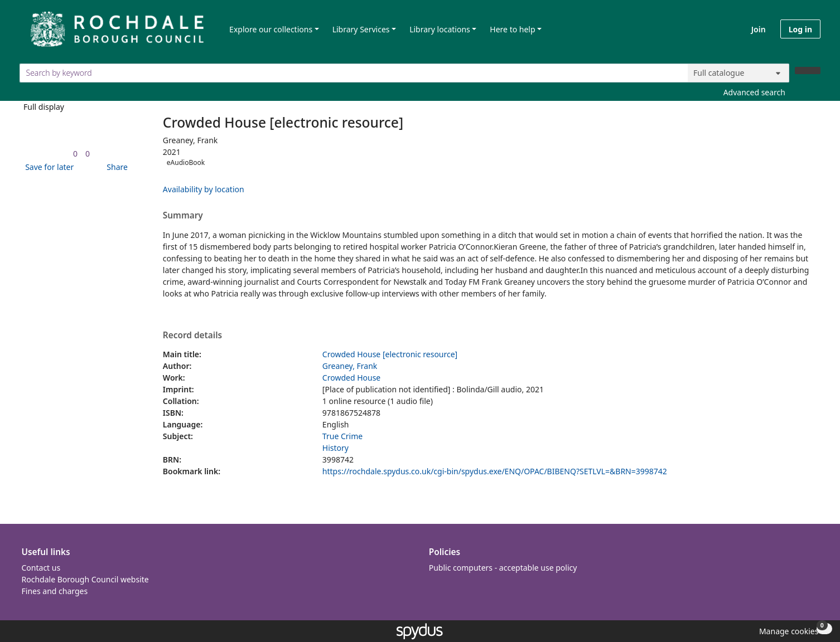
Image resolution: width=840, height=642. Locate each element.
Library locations (439, 29)
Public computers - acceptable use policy (503, 567)
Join (758, 29)
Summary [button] (183, 216)
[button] (47, 167)
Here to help (512, 29)
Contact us (41, 567)
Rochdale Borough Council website (85, 579)
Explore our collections (270, 29)
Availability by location (203, 189)
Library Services (361, 29)
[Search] (807, 70)
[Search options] (738, 73)
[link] (75, 153)
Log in (800, 29)
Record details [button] (192, 335)
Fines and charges (55, 591)
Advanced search (754, 92)
